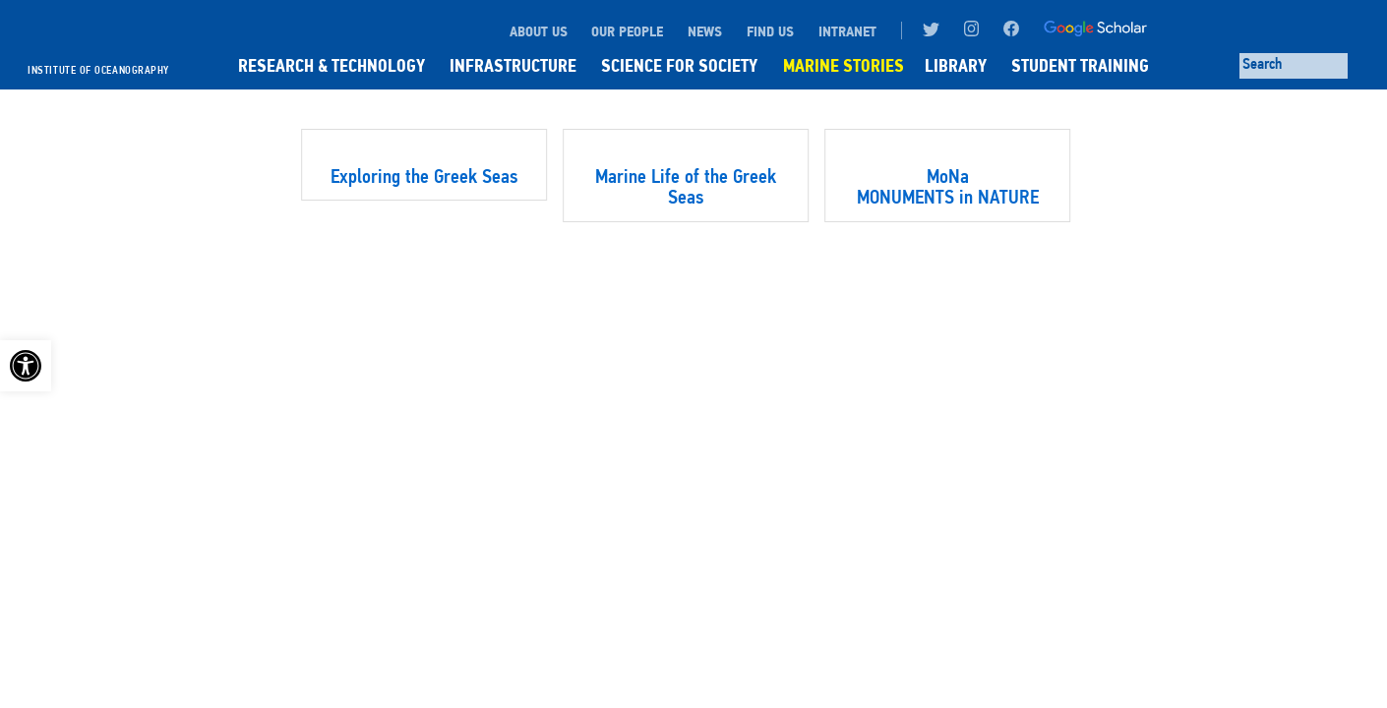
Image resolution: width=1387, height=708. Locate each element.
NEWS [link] (705, 31)
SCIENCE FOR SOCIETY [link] (679, 66)
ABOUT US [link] (539, 31)
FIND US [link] (770, 31)
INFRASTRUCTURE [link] (513, 66)
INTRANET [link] (847, 31)
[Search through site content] (1293, 65)
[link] (25, 365)
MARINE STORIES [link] (843, 66)
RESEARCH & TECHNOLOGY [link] (331, 66)
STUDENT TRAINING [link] (1080, 66)
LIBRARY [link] (956, 66)
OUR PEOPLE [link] (627, 31)
